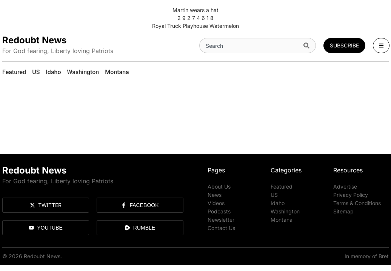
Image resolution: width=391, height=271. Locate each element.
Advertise (345, 186)
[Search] (308, 45)
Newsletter (221, 219)
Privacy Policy (350, 195)
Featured (281, 186)
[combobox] (249, 45)
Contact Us (221, 228)
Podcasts (219, 211)
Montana (281, 219)
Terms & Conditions (357, 203)
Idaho (278, 203)
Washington (285, 211)
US (274, 195)
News (215, 195)
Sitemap (343, 211)
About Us (219, 186)
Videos (216, 203)
